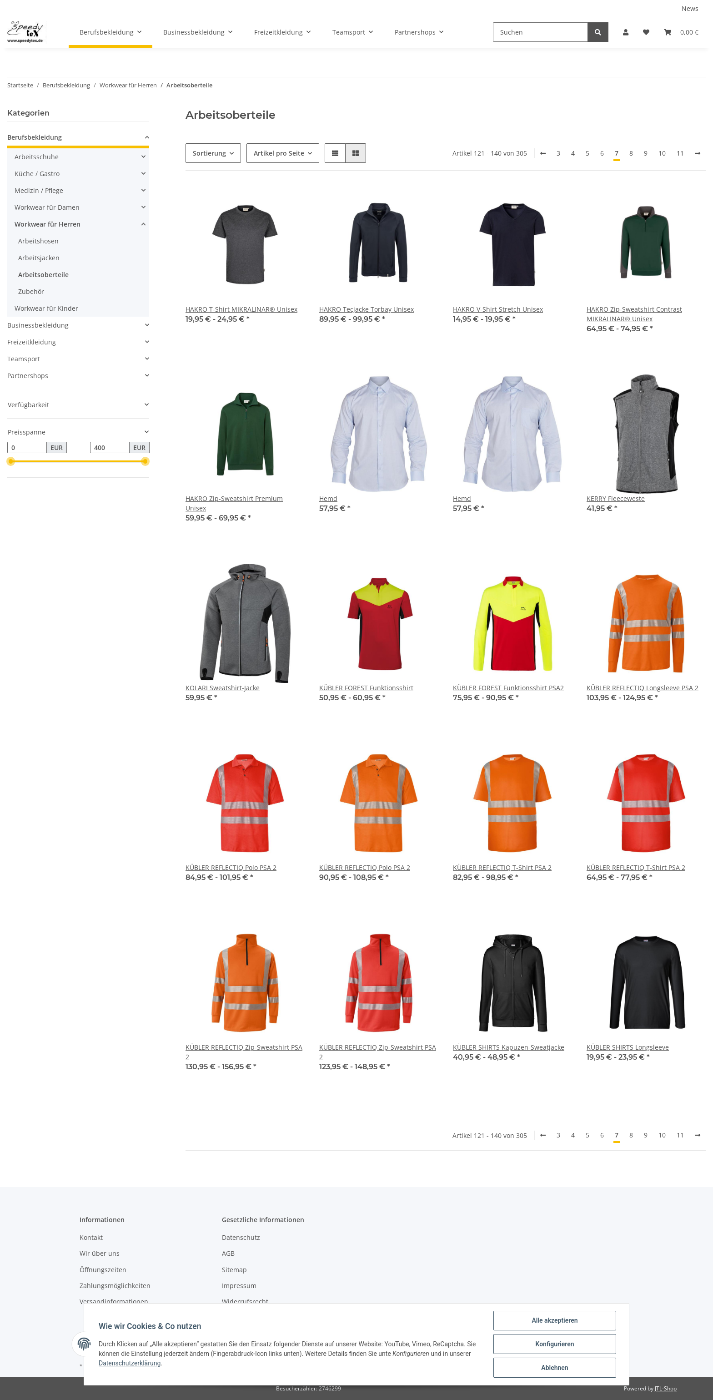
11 (680, 153)
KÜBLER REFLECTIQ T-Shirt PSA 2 (502, 867)
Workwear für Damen (47, 207)
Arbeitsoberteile (43, 274)
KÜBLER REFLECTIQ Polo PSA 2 (231, 867)
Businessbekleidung (38, 325)
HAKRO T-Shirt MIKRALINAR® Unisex (241, 309)
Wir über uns (100, 1253)
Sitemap (234, 1269)
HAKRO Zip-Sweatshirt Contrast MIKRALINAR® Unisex (634, 314)
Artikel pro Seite (279, 153)
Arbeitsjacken (39, 257)
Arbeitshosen (38, 241)
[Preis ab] (27, 448)
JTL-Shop (666, 1388)
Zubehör (31, 291)
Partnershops (27, 375)
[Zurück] (543, 153)
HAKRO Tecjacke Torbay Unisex (366, 309)
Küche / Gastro (37, 173)
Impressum (239, 1285)
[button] (626, 32)
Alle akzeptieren (554, 1320)
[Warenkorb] (681, 32)
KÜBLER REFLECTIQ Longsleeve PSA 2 (642, 687)
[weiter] (697, 153)
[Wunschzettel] (646, 32)
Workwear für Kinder (46, 308)
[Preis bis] (110, 448)
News (690, 8)
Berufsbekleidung (34, 137)
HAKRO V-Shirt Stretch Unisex (498, 309)
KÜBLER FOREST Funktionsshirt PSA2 (508, 687)
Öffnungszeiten (103, 1269)
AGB (228, 1253)
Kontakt (91, 1237)
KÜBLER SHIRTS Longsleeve (628, 1047)
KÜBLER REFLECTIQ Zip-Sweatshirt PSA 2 (244, 1052)
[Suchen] (540, 32)
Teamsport (23, 358)
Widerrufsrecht (245, 1301)
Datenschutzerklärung (130, 1363)
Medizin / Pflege (39, 190)
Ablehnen (554, 1367)
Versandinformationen (114, 1301)
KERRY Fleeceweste (616, 498)
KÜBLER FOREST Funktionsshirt (366, 687)
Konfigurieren (554, 1344)
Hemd (328, 498)
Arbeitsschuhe (37, 156)
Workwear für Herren (47, 224)
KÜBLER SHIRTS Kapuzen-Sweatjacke (508, 1047)
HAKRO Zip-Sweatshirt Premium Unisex (234, 503)
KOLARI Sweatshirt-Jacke (223, 687)
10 (662, 153)
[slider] (11, 462)
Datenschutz (241, 1237)
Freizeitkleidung (31, 342)
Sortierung (209, 153)
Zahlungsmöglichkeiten (115, 1285)
